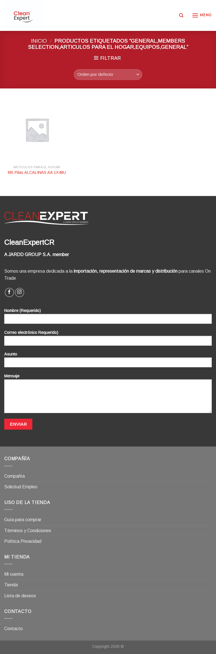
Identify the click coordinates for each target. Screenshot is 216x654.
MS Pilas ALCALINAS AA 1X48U (37, 172)
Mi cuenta (13, 574)
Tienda (11, 584)
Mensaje (108, 395)
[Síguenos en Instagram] (19, 292)
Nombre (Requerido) (108, 318)
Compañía (14, 476)
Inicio (39, 41)
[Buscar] (181, 15)
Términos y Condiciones (27, 530)
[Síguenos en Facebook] (9, 292)
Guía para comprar (22, 519)
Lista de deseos (20, 595)
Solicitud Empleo (20, 486)
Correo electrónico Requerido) (108, 340)
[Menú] (202, 15)
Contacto (13, 628)
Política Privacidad (22, 541)
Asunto (108, 361)
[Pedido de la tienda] (108, 74)
